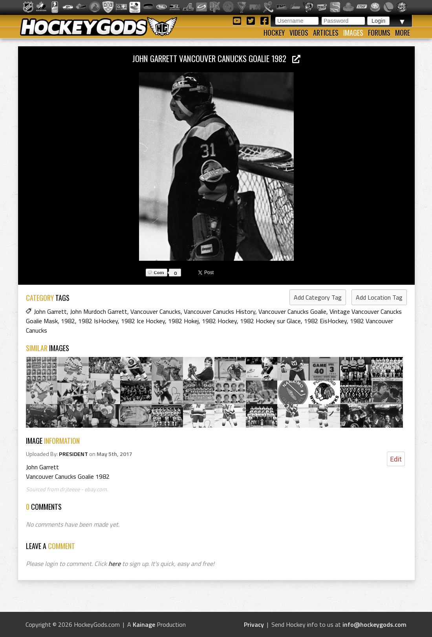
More (402, 32)
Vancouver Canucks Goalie (292, 311)
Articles (326, 32)
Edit (396, 459)
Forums (379, 32)
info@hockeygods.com (374, 624)
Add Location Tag (379, 297)
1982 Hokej (183, 321)
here (114, 563)
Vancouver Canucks (155, 311)
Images (353, 32)
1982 (68, 321)
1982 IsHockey (98, 321)
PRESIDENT (73, 454)
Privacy (254, 624)
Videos (298, 32)
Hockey (274, 32)
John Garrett (50, 311)
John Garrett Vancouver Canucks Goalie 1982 (216, 58)
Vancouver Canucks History (219, 311)
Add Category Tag (318, 297)
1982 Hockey (219, 321)
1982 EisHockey (325, 321)
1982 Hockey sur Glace (270, 321)
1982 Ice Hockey (143, 321)
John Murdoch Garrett (98, 311)
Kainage (144, 624)
